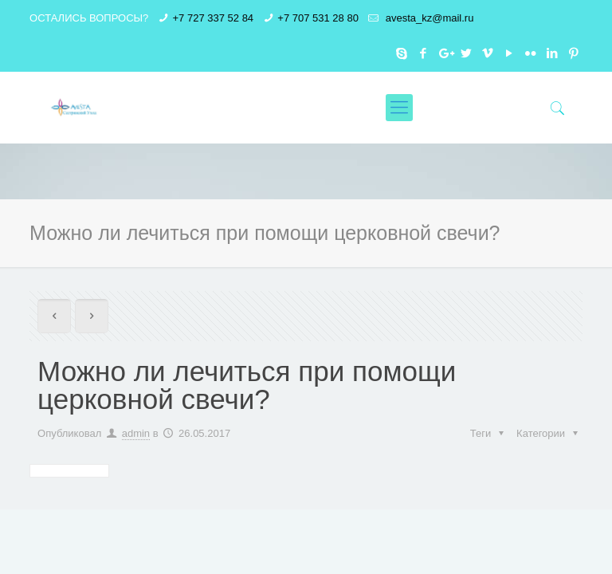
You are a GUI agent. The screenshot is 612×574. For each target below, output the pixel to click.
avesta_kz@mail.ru (427, 18)
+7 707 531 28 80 (318, 18)
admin (136, 433)
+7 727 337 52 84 (213, 18)
